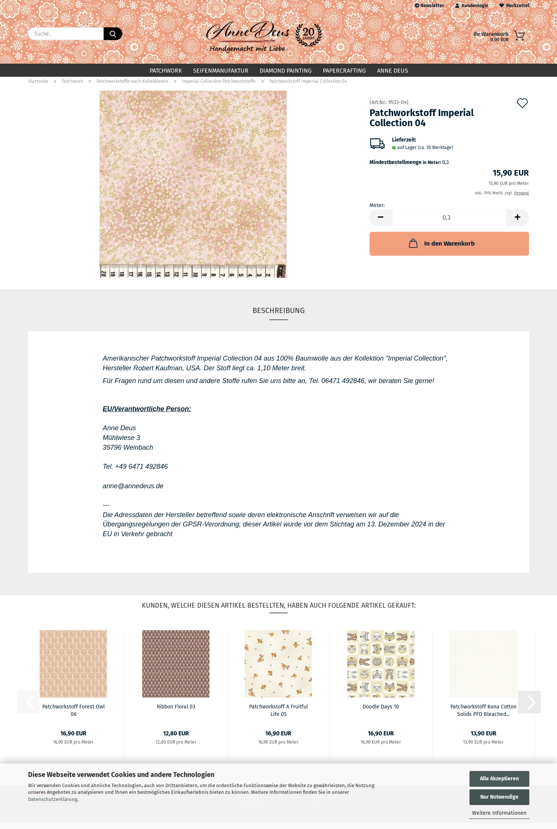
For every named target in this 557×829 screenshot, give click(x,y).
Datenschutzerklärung (52, 799)
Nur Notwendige (499, 797)
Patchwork (166, 70)
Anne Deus (392, 70)
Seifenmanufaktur (220, 70)
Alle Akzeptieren (499, 778)
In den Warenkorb (441, 249)
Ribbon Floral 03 (176, 713)
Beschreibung (279, 316)
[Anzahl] (449, 223)
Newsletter (429, 5)
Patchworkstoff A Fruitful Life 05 (278, 716)
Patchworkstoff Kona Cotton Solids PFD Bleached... (483, 716)
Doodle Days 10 (380, 713)
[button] (381, 223)
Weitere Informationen (499, 813)
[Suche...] (113, 33)
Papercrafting (344, 70)
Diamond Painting (286, 70)
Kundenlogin (471, 5)
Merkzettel (514, 5)
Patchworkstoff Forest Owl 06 (73, 716)
